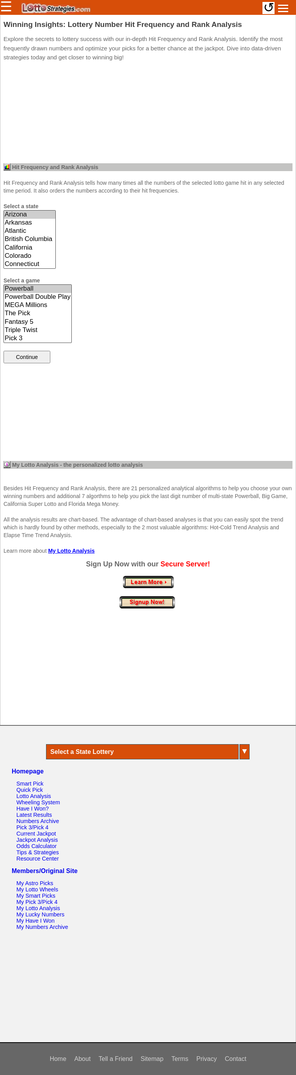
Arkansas (29, 223)
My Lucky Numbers (40, 914)
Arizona (29, 215)
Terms (180, 1058)
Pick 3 (37, 338)
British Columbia (29, 239)
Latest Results (34, 815)
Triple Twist (37, 330)
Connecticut (29, 264)
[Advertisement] (148, 114)
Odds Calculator (36, 846)
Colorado (29, 256)
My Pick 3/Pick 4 (37, 902)
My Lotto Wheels (37, 889)
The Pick (37, 313)
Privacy (207, 1058)
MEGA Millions (37, 305)
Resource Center (37, 858)
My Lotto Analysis (71, 551)
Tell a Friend (116, 1058)
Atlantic (29, 231)
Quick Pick (29, 790)
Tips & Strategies (37, 852)
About (82, 1058)
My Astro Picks (34, 883)
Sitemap (151, 1058)
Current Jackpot (36, 833)
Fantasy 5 (37, 322)
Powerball (37, 289)
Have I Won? (32, 808)
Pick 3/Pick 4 (32, 827)
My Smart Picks (35, 896)
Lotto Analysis (33, 796)
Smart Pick (30, 783)
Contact (235, 1058)
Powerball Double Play (37, 297)
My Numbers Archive (42, 927)
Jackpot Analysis (37, 840)
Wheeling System (38, 802)
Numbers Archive (37, 821)
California (29, 248)
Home (58, 1058)
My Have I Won (35, 921)
